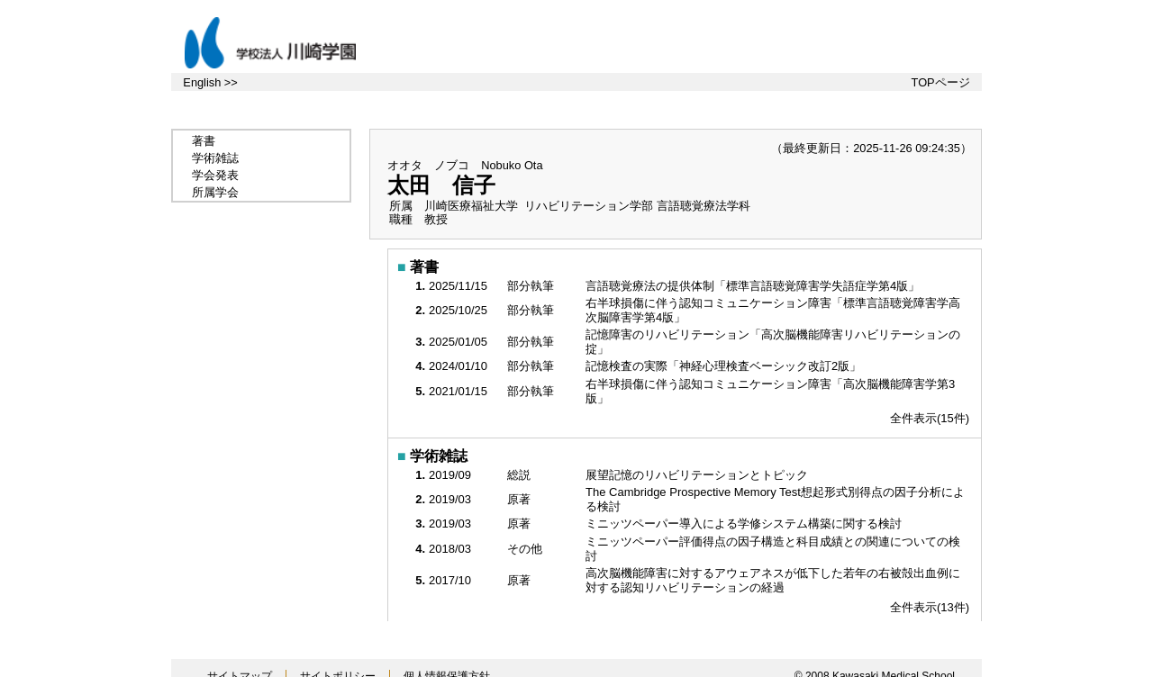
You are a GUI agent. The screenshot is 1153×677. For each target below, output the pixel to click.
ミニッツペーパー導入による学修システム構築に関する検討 (745, 523)
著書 (203, 141)
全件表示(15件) (929, 418)
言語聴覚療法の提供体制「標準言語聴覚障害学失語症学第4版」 (754, 286)
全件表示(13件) (929, 607)
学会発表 (215, 175)
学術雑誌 (215, 158)
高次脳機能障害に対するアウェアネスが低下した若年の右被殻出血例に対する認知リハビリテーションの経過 (773, 580)
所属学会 (215, 192)
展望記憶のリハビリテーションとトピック (699, 475)
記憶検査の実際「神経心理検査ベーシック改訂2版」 (725, 366)
